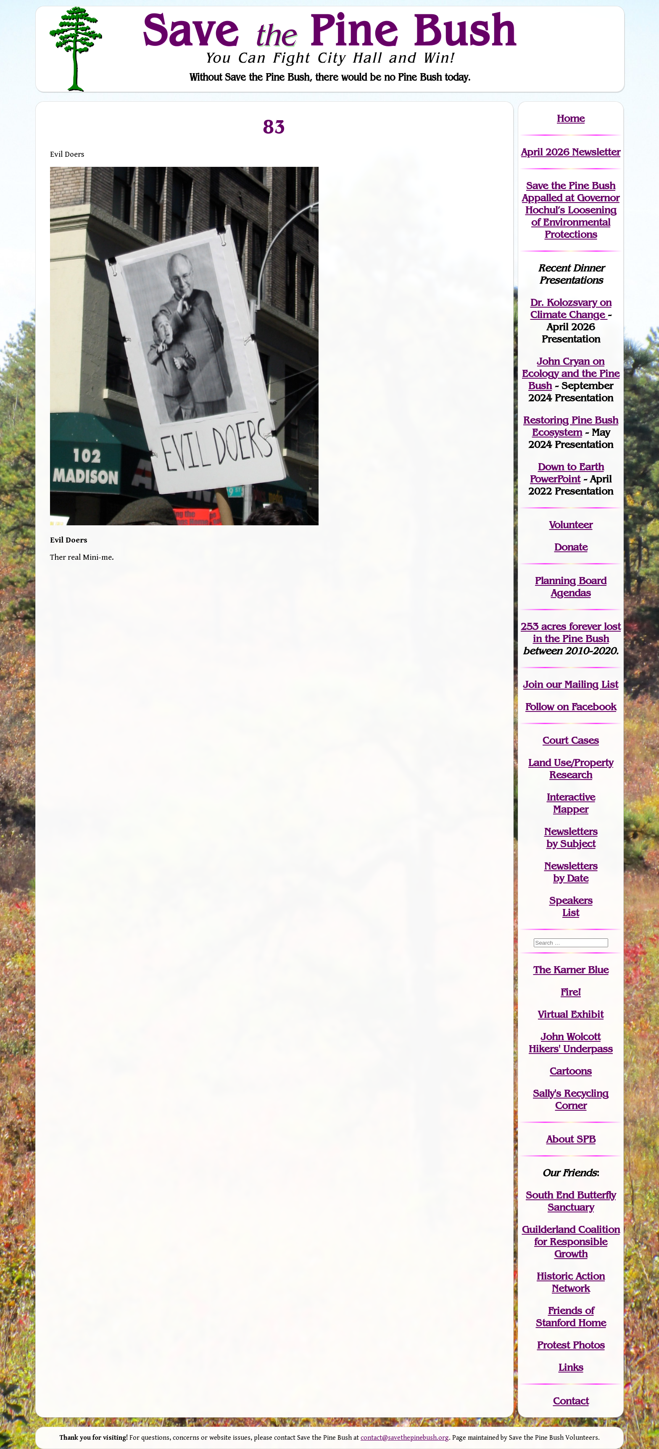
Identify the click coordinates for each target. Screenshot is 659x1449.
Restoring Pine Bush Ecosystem (570, 426)
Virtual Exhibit (571, 1014)
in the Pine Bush (577, 632)
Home (571, 118)
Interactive (571, 797)
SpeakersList (571, 906)
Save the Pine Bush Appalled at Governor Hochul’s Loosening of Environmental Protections (570, 209)
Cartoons (571, 1071)
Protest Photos (571, 1345)
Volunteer (571, 525)
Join (533, 684)
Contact (571, 1401)
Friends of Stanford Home (571, 1316)
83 (274, 126)
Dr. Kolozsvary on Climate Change (571, 308)
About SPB (571, 1139)
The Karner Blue (571, 970)
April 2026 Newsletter (570, 152)
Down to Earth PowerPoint (567, 473)
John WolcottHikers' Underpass (571, 1042)
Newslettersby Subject (571, 837)
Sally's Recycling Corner (571, 1099)
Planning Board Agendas (570, 586)
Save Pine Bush (329, 30)
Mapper (570, 809)
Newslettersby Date (571, 872)
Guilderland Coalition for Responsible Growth (571, 1241)
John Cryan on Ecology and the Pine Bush (570, 373)
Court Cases (571, 740)
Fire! (571, 992)
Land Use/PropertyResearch (570, 768)
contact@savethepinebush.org (405, 1438)
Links (571, 1367)
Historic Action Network (571, 1282)
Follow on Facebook (570, 707)
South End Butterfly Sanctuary (571, 1201)
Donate (571, 547)
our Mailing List (580, 684)
